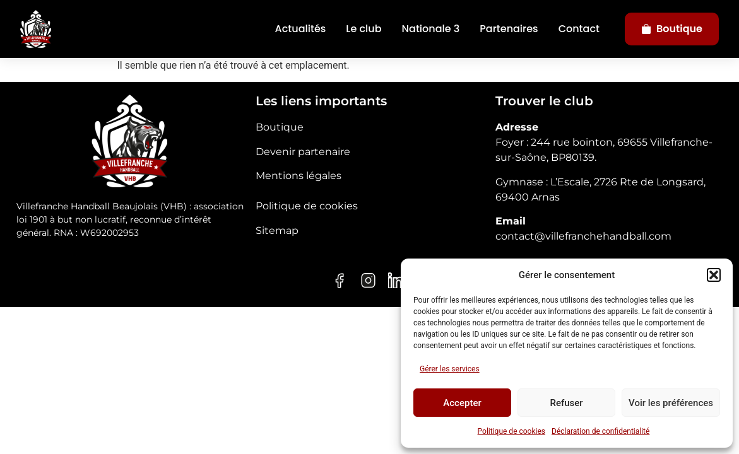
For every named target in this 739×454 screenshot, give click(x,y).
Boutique (671, 28)
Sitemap (277, 230)
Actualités (300, 28)
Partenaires (509, 28)
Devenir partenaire (303, 152)
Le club (363, 28)
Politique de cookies (511, 431)
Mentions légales (298, 176)
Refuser (566, 403)
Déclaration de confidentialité (600, 431)
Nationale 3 (431, 28)
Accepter (462, 403)
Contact (579, 28)
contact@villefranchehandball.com (583, 236)
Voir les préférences (671, 403)
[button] (713, 275)
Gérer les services (450, 368)
